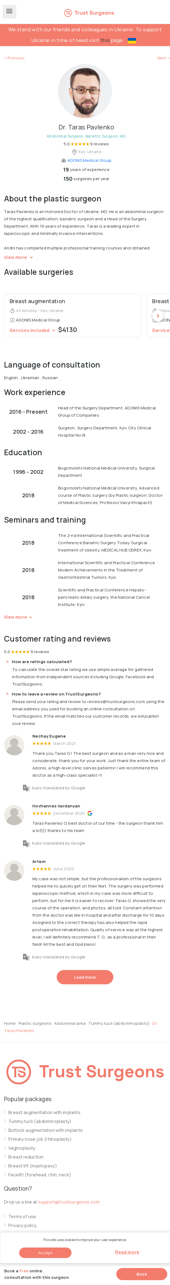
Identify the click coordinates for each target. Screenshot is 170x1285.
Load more (85, 977)
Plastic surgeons (35, 1023)
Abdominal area (70, 1023)
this (105, 40)
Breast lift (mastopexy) (32, 1166)
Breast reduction (25, 1157)
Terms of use (22, 1216)
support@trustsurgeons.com (69, 1202)
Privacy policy (22, 1225)
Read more (127, 1252)
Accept (45, 1253)
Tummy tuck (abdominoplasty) (119, 1023)
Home (10, 1023)
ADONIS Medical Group (86, 160)
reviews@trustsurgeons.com (116, 701)
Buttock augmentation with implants (45, 1130)
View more (19, 257)
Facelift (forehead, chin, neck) (39, 1175)
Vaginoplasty (21, 1148)
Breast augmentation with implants (44, 1112)
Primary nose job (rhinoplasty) (40, 1139)
